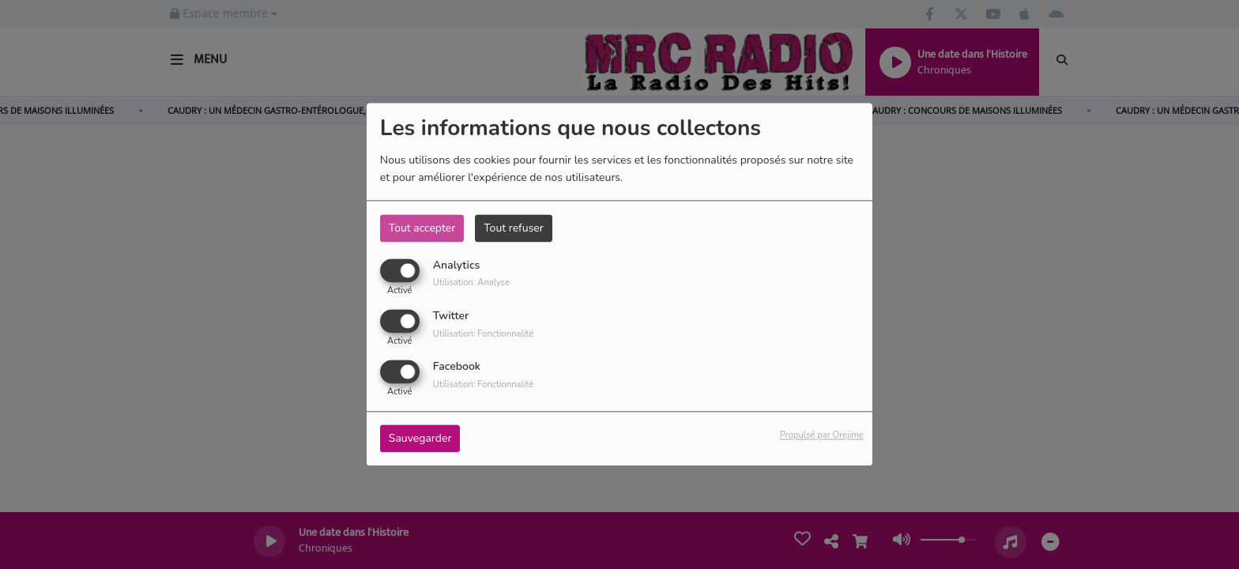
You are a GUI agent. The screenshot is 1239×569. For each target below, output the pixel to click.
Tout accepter (422, 228)
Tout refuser (514, 228)
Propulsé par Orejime (822, 436)
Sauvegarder (420, 439)
